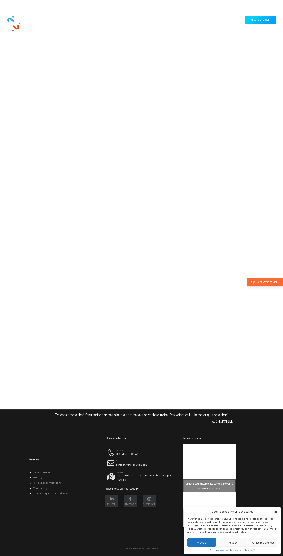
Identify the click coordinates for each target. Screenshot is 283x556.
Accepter (202, 542)
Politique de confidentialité (242, 549)
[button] (275, 511)
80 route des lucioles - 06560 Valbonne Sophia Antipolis (144, 477)
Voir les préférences (263, 542)
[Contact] (111, 452)
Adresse (120, 472)
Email (118, 461)
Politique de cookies (219, 549)
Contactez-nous (149, 22)
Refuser (232, 542)
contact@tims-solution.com (131, 464)
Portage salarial (99, 22)
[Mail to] (20, 5)
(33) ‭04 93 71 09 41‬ (127, 454)
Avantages (125, 22)
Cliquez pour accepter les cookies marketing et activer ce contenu (210, 486)
